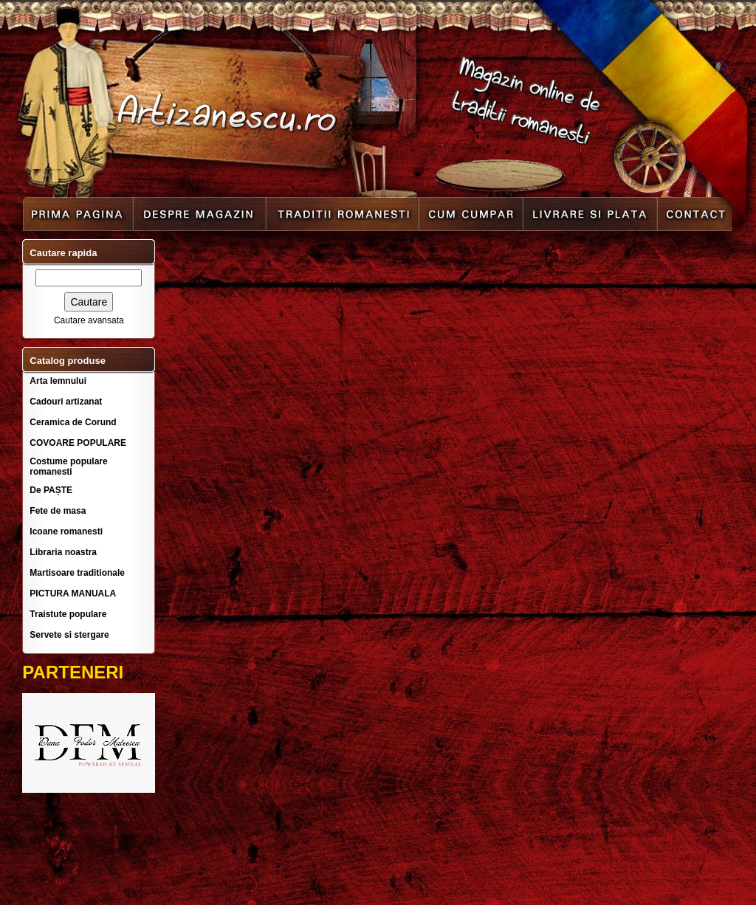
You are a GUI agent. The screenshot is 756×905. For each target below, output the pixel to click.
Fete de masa (58, 511)
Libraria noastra (63, 552)
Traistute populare (68, 614)
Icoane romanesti (66, 531)
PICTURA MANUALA (73, 593)
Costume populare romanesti (68, 466)
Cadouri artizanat (66, 401)
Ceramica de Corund (73, 422)
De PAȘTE (51, 490)
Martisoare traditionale (77, 573)
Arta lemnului (58, 381)
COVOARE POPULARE (78, 443)
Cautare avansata (89, 320)
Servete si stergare (69, 635)
